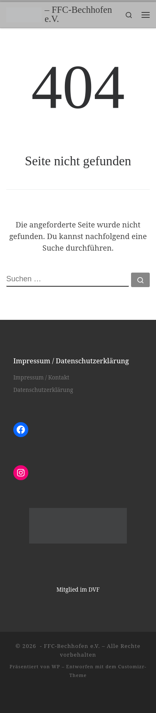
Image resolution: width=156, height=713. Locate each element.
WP (56, 666)
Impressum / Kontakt (41, 377)
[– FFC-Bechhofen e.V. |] (24, 14)
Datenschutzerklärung (43, 390)
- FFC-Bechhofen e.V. (69, 646)
